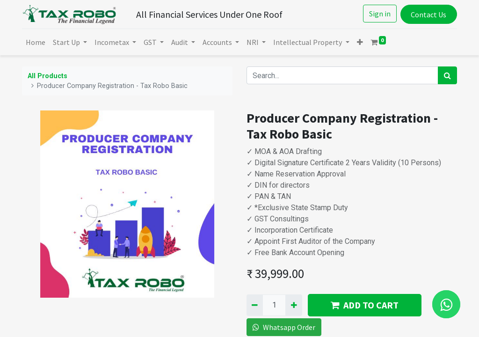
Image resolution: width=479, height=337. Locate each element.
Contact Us (428, 14)
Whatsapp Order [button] (284, 327)
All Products (47, 76)
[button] (360, 42)
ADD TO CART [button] (365, 305)
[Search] (447, 75)
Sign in (380, 13)
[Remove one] (255, 305)
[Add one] (293, 305)
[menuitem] (35, 42)
